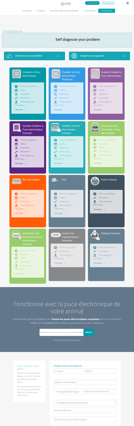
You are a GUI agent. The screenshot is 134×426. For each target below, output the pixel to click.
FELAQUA (41, 11)
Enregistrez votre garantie (92, 55)
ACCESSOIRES (90, 11)
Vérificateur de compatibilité (28, 55)
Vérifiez (88, 332)
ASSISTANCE (106, 11)
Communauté (93, 3)
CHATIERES (27, 11)
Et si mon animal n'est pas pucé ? (67, 340)
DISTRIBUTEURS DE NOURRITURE (64, 11)
